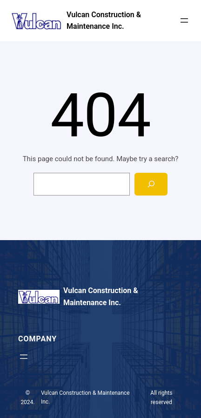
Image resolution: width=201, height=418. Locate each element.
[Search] (151, 184)
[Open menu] (184, 20)
